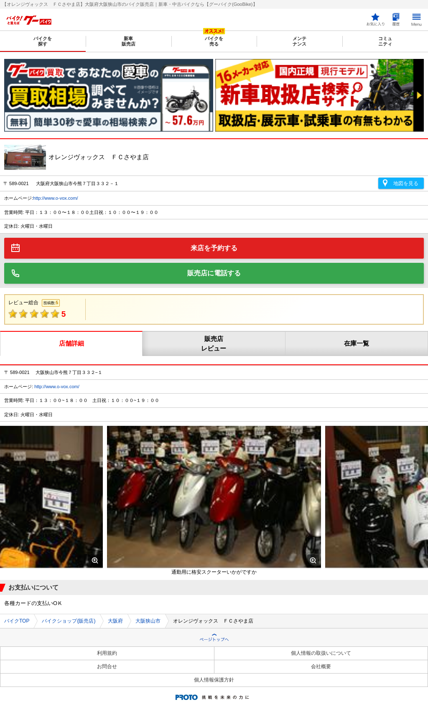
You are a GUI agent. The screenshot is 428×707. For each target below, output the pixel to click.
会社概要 (321, 666)
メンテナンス (299, 41)
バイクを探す (42, 41)
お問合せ (107, 666)
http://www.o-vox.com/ (55, 198)
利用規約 (107, 653)
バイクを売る (214, 41)
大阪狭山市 (147, 621)
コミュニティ (385, 41)
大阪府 (115, 621)
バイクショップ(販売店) (68, 621)
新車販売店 (128, 41)
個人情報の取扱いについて (321, 653)
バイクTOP (16, 621)
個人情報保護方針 (214, 680)
